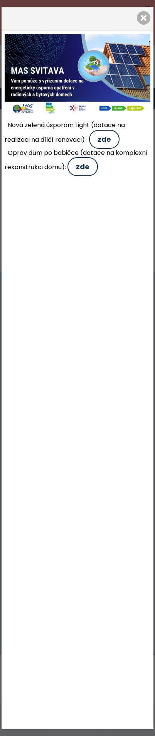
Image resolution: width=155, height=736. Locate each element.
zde (104, 139)
